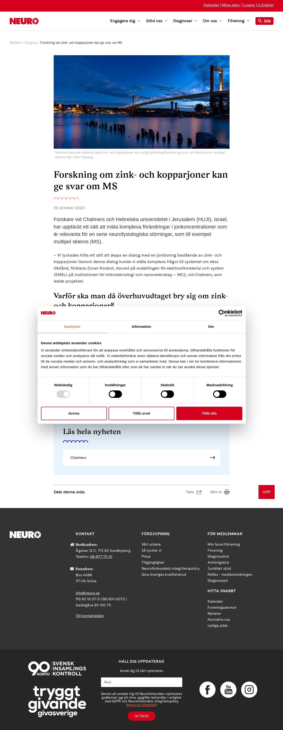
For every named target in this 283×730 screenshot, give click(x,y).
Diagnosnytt (218, 580)
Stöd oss (157, 21)
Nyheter (16, 43)
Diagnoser (185, 21)
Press (146, 556)
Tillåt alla (209, 413)
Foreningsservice (222, 607)
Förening (239, 21)
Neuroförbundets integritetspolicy (171, 568)
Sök (264, 21)
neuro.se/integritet (141, 705)
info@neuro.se (88, 593)
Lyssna (249, 5)
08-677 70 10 (101, 556)
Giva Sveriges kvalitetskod (164, 574)
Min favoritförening (224, 544)
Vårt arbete (151, 544)
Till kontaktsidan (90, 616)
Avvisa (73, 413)
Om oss (212, 21)
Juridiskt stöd (219, 568)
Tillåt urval (141, 413)
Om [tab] (211, 326)
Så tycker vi (152, 550)
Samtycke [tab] (72, 326)
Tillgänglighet (153, 562)
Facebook (207, 690)
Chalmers (78, 457)
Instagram (249, 690)
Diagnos (31, 43)
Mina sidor (231, 5)
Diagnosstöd (218, 556)
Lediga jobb (218, 625)
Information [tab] (141, 326)
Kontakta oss (219, 619)
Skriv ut (215, 492)
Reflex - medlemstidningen (230, 574)
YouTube (228, 690)
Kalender (211, 5)
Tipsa (190, 492)
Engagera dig (125, 21)
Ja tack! (142, 716)
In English (266, 5)
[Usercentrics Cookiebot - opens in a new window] (222, 313)
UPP (267, 491)
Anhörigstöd (218, 562)
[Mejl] (141, 682)
